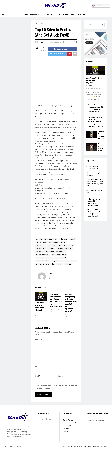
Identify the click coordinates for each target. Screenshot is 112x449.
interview (70, 245)
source (37, 234)
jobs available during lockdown (55, 251)
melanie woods (40, 258)
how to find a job (40, 245)
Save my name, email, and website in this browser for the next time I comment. (57, 387)
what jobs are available (69, 261)
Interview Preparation (72, 14)
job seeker (60, 248)
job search (51, 248)
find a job (72, 239)
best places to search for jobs (48, 239)
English (96, 6)
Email (37, 376)
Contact (69, 446)
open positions (55, 261)
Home (26, 14)
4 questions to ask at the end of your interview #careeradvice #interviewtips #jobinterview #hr (95, 201)
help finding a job (41, 242)
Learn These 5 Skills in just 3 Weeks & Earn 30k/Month (94, 80)
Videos (86, 14)
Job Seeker (48, 14)
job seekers (68, 248)
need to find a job (61, 258)
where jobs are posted (42, 264)
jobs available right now (59, 255)
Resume (58, 14)
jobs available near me (42, 255)
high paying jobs (53, 242)
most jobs (50, 258)
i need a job (51, 245)
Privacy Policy (78, 446)
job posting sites (41, 248)
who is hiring (68, 264)
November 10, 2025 (92, 88)
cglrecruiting (63, 239)
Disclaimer (87, 446)
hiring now (63, 242)
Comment (39, 339)
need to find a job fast (42, 261)
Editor (43, 42)
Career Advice (35, 14)
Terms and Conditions (100, 446)
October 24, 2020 (53, 42)
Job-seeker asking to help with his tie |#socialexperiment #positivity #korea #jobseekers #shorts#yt (96, 121)
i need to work (61, 245)
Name (37, 366)
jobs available (40, 251)
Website (60, 376)
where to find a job (56, 264)
